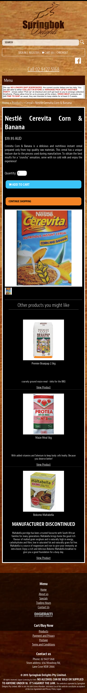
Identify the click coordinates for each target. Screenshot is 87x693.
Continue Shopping (20, 201)
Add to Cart (19, 184)
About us (43, 594)
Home (5, 103)
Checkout (62, 53)
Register (34, 53)
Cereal (29, 103)
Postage (43, 640)
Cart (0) (48, 53)
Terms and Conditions (43, 645)
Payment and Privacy (44, 636)
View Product (43, 387)
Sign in (22, 53)
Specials (43, 598)
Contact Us (43, 607)
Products (17, 103)
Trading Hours (43, 603)
